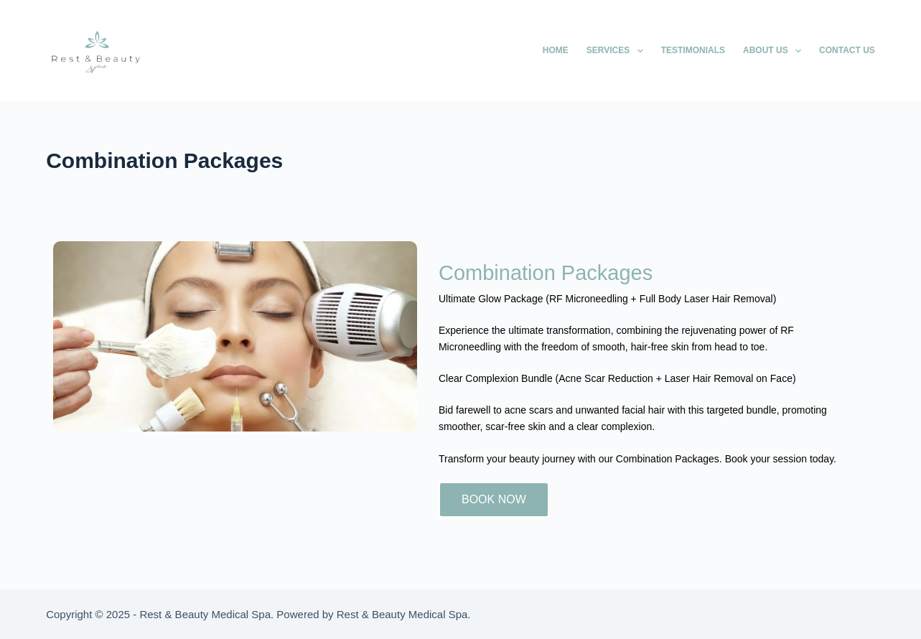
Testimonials (693, 50)
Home (556, 50)
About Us (775, 51)
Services (617, 51)
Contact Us (847, 50)
